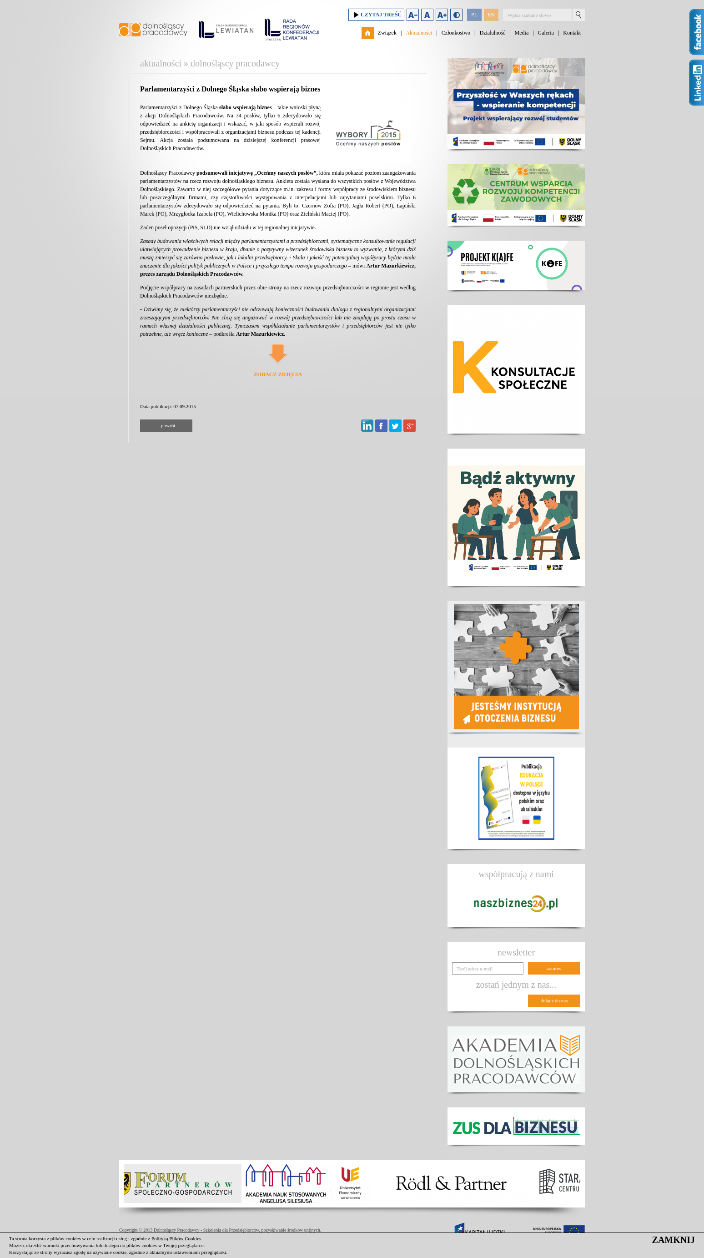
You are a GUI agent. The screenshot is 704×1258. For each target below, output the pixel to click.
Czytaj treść (376, 15)
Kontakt (572, 33)
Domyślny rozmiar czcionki (427, 15)
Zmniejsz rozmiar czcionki (413, 15)
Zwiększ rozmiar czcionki (442, 15)
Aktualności (419, 33)
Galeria (546, 33)
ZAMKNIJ (673, 1240)
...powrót (166, 425)
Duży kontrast (456, 15)
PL (474, 14)
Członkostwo (456, 33)
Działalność (492, 33)
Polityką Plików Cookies (176, 1238)
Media (522, 33)
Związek (387, 33)
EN (491, 14)
